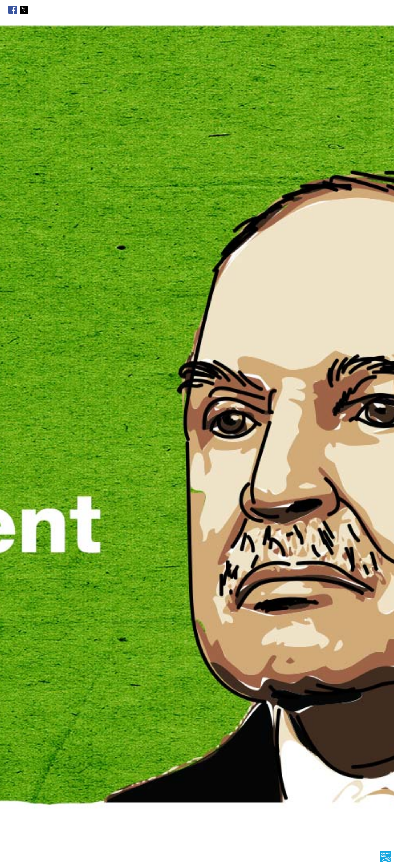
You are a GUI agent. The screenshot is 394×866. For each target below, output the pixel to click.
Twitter (24, 10)
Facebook (12, 10)
